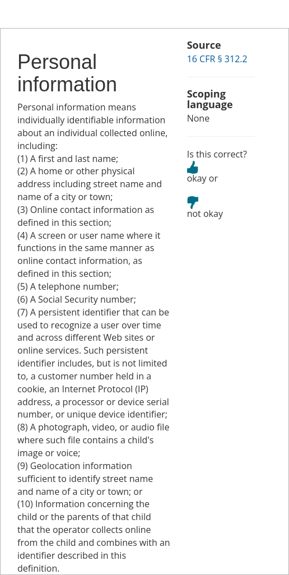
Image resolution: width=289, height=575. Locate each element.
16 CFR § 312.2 (217, 59)
